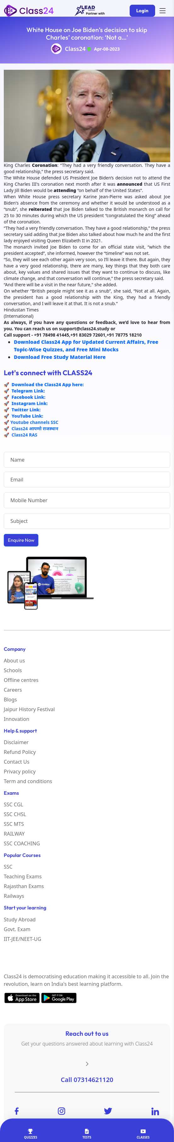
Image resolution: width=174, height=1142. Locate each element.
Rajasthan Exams (24, 886)
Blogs (10, 699)
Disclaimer (16, 742)
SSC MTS (14, 824)
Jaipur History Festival (29, 709)
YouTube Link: (26, 416)
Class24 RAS (24, 435)
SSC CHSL (15, 814)
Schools (13, 670)
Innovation (16, 719)
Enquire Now (21, 540)
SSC (8, 866)
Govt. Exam (17, 929)
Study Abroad (20, 919)
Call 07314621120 (87, 1079)
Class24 (75, 48)
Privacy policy (20, 771)
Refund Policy (20, 752)
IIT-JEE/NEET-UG (22, 939)
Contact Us (16, 761)
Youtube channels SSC (34, 422)
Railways (14, 895)
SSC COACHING (22, 843)
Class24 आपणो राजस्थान (35, 428)
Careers (13, 689)
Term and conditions (28, 781)
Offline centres (21, 680)
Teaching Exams (23, 876)
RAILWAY (14, 833)
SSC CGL (13, 804)
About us (14, 660)
